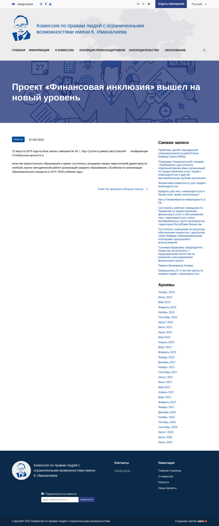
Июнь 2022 (165, 332)
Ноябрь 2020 (166, 417)
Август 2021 (165, 377)
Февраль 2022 (167, 352)
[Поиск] (204, 50)
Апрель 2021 (166, 392)
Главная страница (169, 470)
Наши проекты (167, 488)
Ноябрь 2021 (166, 367)
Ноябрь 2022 (166, 312)
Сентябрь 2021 (167, 372)
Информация (40, 50)
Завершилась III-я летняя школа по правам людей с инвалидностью (180, 271)
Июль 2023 (165, 297)
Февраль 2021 (167, 402)
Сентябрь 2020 (167, 427)
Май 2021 (164, 387)
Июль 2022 (165, 327)
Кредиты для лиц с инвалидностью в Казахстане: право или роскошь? (181, 192)
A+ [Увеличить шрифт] (137, 3)
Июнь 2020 (165, 442)
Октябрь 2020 (167, 422)
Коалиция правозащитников (102, 50)
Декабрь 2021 (167, 362)
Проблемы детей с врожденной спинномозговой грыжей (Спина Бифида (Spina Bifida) (178, 153)
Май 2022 (164, 337)
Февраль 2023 (167, 307)
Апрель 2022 (166, 342)
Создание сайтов (186, 520)
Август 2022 (165, 322)
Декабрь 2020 (167, 412)
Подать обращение (170, 3)
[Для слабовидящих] (148, 3)
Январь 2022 (166, 357)
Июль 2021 (165, 382)
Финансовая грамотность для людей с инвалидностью (182, 184)
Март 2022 (165, 347)
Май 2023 (164, 302)
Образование (176, 50)
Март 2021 (165, 397)
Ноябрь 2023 (166, 292)
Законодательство (145, 50)
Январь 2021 (166, 407)
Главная (18, 50)
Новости (18, 139)
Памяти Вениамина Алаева (175, 265)
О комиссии (65, 50)
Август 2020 (165, 432)
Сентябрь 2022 (167, 317)
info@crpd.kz (22, 4)
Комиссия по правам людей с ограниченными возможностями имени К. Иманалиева (90, 28)
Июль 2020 (165, 437)
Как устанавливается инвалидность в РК (181, 200)
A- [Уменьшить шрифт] (142, 3)
